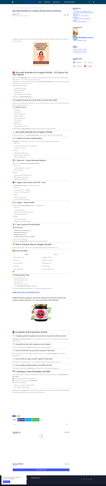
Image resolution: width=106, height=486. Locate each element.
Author (74, 40)
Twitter (29, 419)
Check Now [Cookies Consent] (10, 478)
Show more (67, 432)
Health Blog (31, 2)
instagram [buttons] (78, 66)
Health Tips (47, 2)
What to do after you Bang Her (80, 21)
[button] (90, 2)
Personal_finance (77, 52)
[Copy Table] (13, 271)
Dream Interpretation (69, 2)
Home (39, 2)
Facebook (22, 419)
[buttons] (82, 479)
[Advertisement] (41, 28)
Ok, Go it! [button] (6, 481)
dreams (75, 49)
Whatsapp (36, 419)
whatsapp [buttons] (90, 62)
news (85, 49)
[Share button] (41, 419)
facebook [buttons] (79, 62)
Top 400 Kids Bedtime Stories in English (83, 38)
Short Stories (56, 2)
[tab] (40, 2)
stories (84, 52)
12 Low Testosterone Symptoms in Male (82, 11)
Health (17, 8)
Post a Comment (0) (41, 469)
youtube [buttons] (90, 66)
